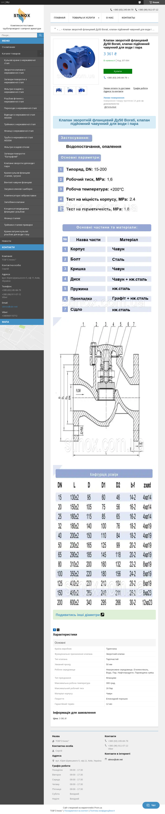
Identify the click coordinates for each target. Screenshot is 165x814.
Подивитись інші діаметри (78, 615)
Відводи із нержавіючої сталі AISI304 (19, 116)
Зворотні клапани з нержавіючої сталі (14, 71)
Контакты (128, 17)
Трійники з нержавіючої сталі (20, 124)
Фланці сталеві (12, 218)
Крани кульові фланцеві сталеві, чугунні (17, 174)
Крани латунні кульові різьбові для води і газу (16, 233)
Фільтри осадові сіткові (16, 146)
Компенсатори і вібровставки (20, 195)
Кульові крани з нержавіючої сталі (20, 62)
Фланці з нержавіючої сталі (19, 130)
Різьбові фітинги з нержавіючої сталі (14, 100)
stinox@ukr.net (10, 306)
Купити (118, 71)
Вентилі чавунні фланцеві (18, 182)
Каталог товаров (11, 53)
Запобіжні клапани (14, 202)
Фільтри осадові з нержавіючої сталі (14, 90)
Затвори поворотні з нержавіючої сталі (15, 81)
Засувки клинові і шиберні (18, 188)
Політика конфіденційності (102, 811)
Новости (6, 240)
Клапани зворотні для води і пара (19, 165)
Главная (59, 17)
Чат (151, 805)
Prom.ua (98, 808)
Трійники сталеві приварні (18, 224)
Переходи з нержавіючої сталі (20, 108)
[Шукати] (40, 35)
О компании (8, 46)
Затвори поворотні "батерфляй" (14, 155)
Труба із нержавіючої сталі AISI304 (18, 139)
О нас (110, 17)
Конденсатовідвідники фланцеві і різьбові (16, 210)
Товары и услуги (83, 17)
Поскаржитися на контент (76, 811)
